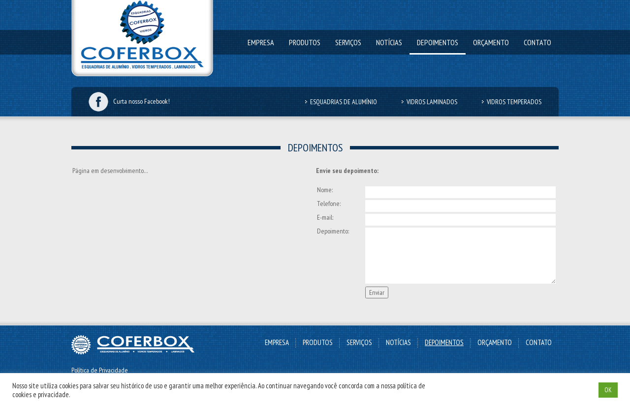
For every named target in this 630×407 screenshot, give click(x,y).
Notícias (389, 42)
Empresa (261, 42)
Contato (537, 42)
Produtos (304, 42)
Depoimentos (437, 42)
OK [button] (608, 390)
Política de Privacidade (99, 370)
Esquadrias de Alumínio (343, 101)
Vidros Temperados (514, 101)
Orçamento (491, 42)
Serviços (348, 42)
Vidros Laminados (432, 101)
